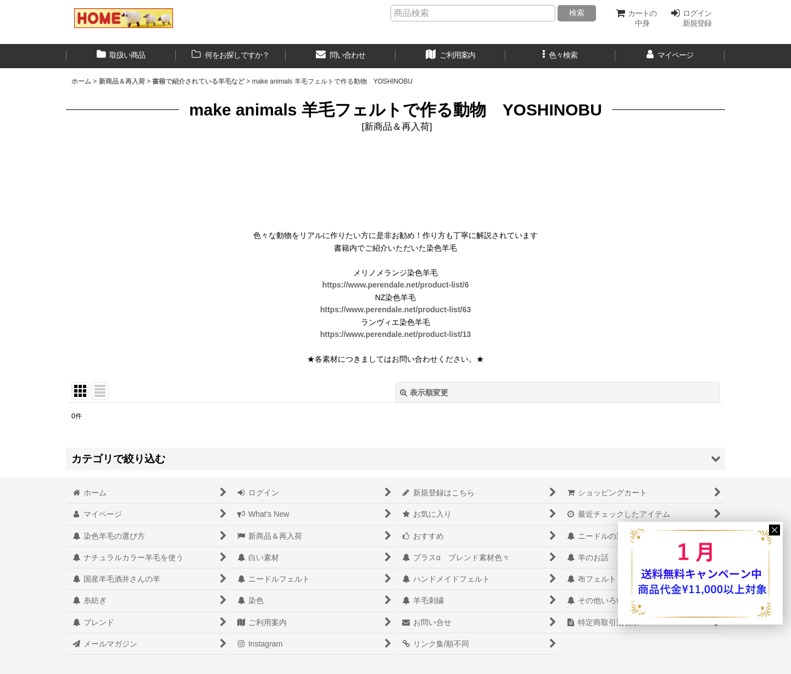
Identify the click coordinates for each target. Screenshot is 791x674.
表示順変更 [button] (424, 392)
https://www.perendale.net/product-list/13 (395, 334)
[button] (560, 56)
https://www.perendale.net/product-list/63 (395, 309)
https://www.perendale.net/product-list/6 (395, 284)
